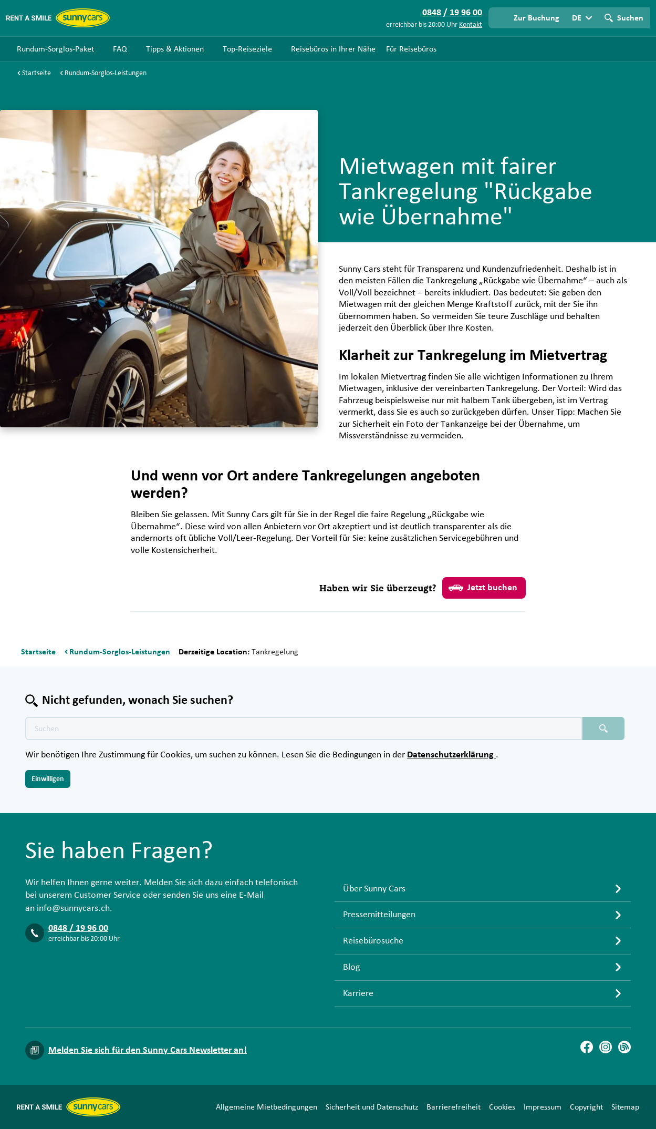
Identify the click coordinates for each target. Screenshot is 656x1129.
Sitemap (625, 1107)
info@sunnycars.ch (73, 908)
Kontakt (470, 24)
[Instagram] (605, 1047)
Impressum (542, 1107)
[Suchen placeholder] (603, 728)
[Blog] (624, 1047)
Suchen (630, 18)
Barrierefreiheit (453, 1107)
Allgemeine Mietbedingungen (266, 1107)
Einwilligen (48, 779)
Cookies (502, 1107)
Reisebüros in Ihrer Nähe (333, 49)
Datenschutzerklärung (451, 754)
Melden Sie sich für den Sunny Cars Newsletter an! (147, 1050)
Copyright (586, 1107)
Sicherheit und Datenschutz (372, 1107)
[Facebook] (586, 1047)
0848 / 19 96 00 (78, 928)
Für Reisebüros (411, 49)
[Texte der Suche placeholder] (303, 728)
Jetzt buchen (483, 587)
